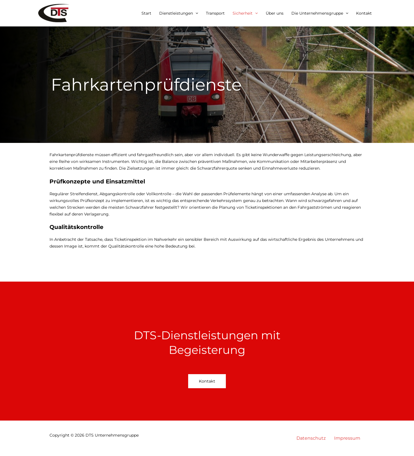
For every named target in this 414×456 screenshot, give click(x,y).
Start (146, 13)
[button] (195, 13)
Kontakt (364, 13)
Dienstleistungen (178, 13)
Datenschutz (311, 438)
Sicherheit (245, 13)
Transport (215, 13)
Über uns (275, 13)
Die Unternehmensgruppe (319, 13)
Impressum (347, 438)
